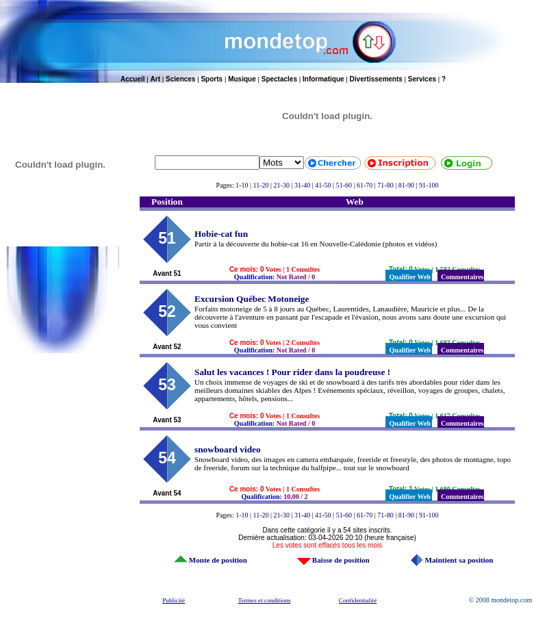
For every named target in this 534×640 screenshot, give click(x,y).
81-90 (406, 185)
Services (422, 79)
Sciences (180, 79)
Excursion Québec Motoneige (251, 299)
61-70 (364, 185)
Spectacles (279, 79)
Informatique (323, 79)
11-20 (261, 185)
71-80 (385, 185)
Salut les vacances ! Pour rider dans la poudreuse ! (292, 372)
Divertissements (376, 79)
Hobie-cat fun (221, 234)
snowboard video (227, 449)
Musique (242, 79)
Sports (211, 79)
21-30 (282, 185)
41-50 (323, 185)
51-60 (344, 185)
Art (155, 79)
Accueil (132, 79)
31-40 (302, 185)
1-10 (242, 185)
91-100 (428, 185)
